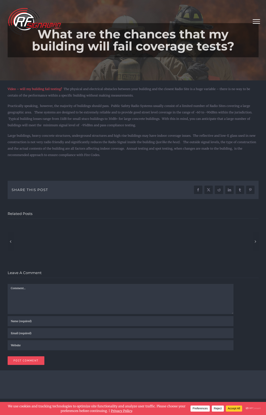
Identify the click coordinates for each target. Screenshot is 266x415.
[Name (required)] (120, 321)
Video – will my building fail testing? (35, 89)
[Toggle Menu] (256, 21)
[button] (11, 241)
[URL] (120, 345)
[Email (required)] (120, 333)
